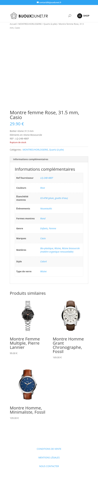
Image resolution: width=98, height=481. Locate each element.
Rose (42, 187)
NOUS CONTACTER (49, 466)
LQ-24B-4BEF (46, 177)
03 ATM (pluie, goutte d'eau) (54, 198)
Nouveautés (46, 208)
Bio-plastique (46, 248)
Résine (57, 248)
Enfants (44, 228)
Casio (43, 238)
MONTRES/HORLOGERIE (30, 23)
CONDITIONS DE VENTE (49, 448)
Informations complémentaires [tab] (30, 159)
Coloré (43, 261)
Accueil (13, 23)
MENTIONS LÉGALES (49, 457)
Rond (42, 218)
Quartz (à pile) (50, 23)
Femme (52, 228)
